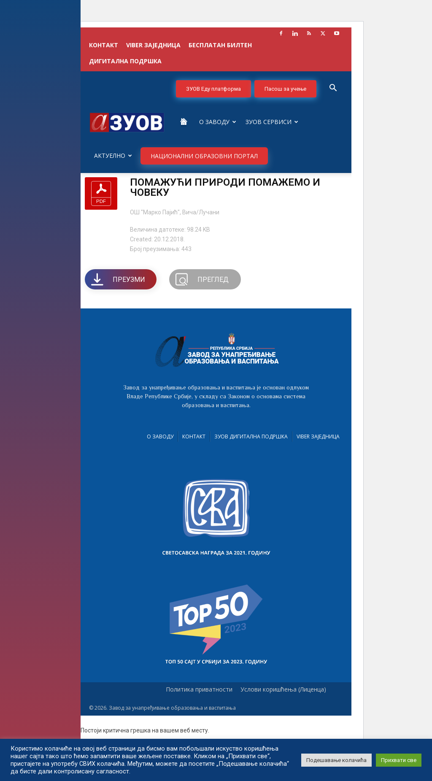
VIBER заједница (153, 45)
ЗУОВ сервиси (272, 122)
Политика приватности (199, 689)
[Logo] (127, 122)
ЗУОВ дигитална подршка (251, 436)
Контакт (193, 436)
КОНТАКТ (103, 45)
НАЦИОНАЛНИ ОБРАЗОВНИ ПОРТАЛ (204, 156)
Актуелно (113, 155)
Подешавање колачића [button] (336, 760)
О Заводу (217, 122)
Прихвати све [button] (398, 760)
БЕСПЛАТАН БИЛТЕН (220, 45)
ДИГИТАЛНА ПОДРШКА (125, 61)
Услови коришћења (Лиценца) (283, 689)
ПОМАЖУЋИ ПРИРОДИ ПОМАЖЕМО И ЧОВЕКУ (225, 187)
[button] (333, 89)
